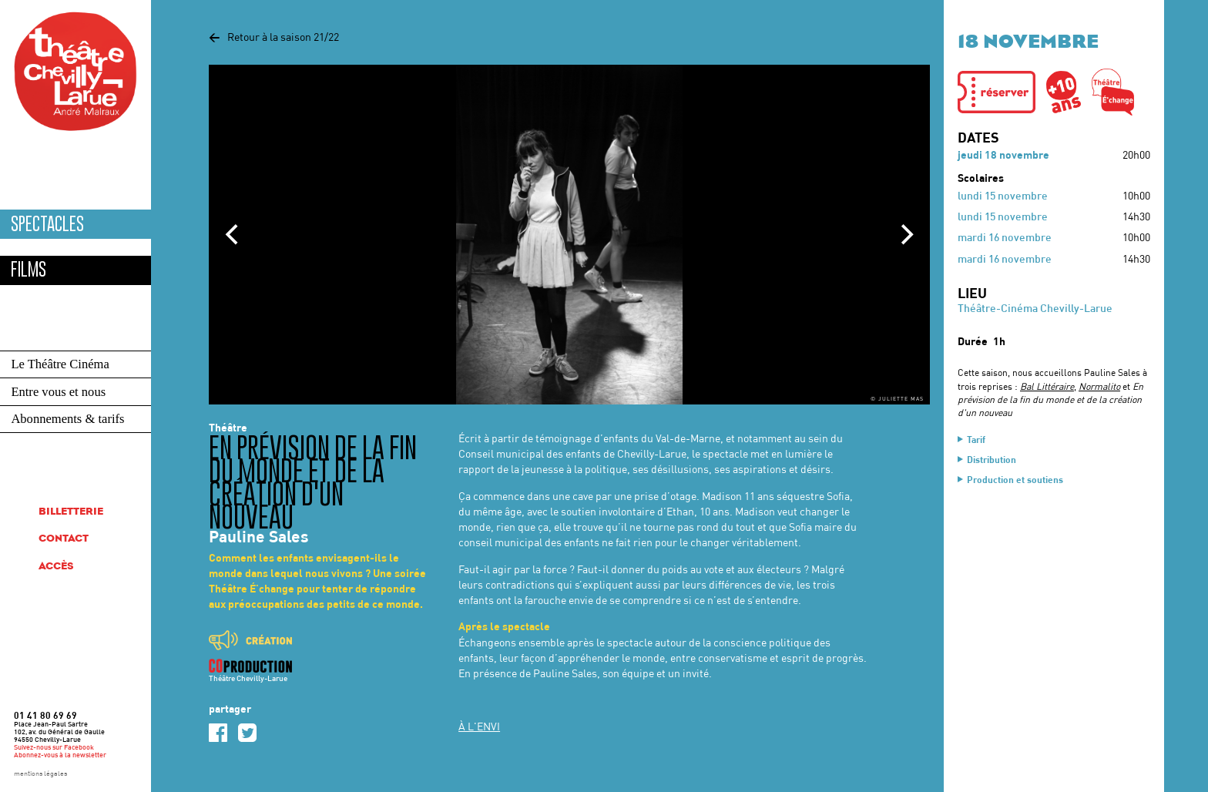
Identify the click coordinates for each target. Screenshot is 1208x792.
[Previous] (233, 234)
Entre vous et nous (58, 391)
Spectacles (47, 224)
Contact (64, 539)
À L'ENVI (479, 728)
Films (28, 270)
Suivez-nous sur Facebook (54, 747)
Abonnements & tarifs (67, 418)
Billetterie (71, 512)
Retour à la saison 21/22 (274, 38)
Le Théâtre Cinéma (60, 364)
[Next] (905, 234)
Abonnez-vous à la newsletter (60, 755)
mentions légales (40, 773)
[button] (996, 92)
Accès (56, 566)
